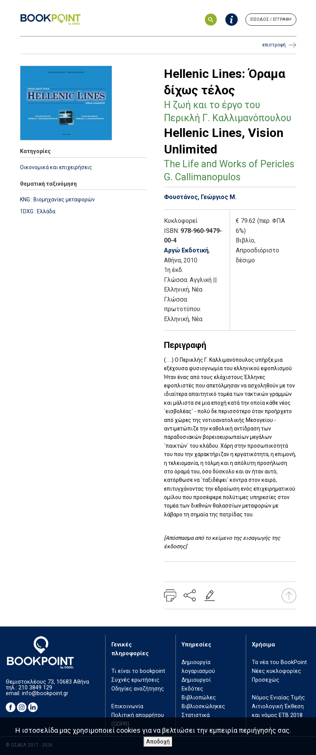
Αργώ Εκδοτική (186, 250)
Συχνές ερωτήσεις (135, 680)
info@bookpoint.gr (45, 693)
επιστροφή (279, 45)
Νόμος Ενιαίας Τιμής (278, 697)
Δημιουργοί (196, 680)
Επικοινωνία (127, 706)
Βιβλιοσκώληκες (203, 706)
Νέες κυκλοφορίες (276, 671)
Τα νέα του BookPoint (279, 662)
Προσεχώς (265, 680)
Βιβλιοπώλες (199, 697)
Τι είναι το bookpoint (138, 671)
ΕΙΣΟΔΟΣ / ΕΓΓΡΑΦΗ (270, 19)
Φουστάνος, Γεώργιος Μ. (200, 197)
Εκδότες (192, 689)
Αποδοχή (158, 742)
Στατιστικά (196, 715)
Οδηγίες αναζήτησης (137, 689)
